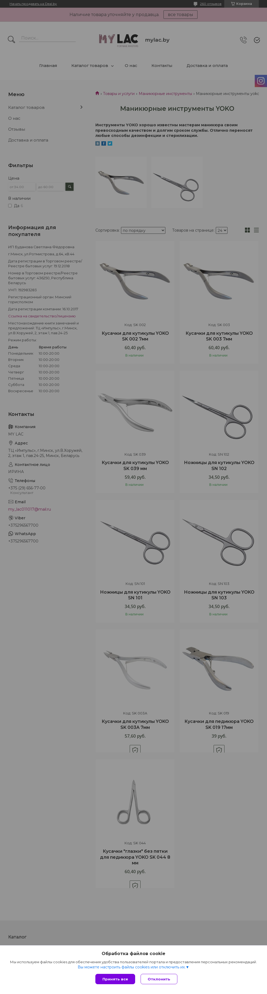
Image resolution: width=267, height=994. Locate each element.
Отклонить (159, 979)
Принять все (115, 979)
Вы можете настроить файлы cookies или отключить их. (132, 967)
